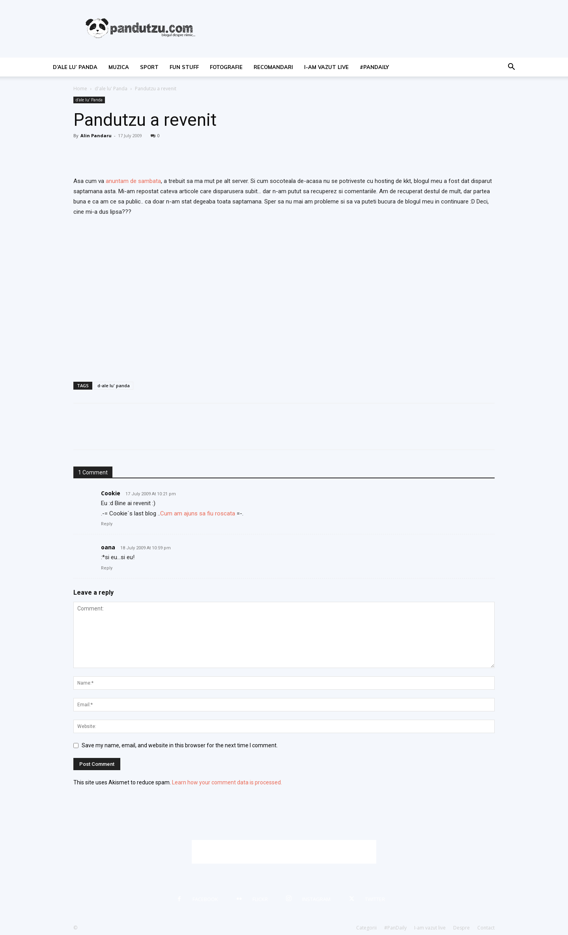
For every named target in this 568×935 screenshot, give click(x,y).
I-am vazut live (326, 67)
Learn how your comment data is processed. (227, 782)
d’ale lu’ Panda (75, 67)
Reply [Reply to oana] (106, 568)
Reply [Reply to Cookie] (106, 523)
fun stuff (184, 67)
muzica (118, 67)
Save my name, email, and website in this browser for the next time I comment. (180, 745)
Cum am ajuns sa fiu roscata (197, 513)
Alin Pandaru (96, 135)
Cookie (110, 493)
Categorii (366, 927)
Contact (486, 927)
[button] (511, 67)
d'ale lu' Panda (111, 88)
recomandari (273, 67)
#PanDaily (374, 67)
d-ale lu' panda (113, 385)
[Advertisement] (284, 852)
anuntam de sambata (133, 181)
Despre (461, 927)
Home (80, 88)
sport (149, 67)
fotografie (226, 67)
